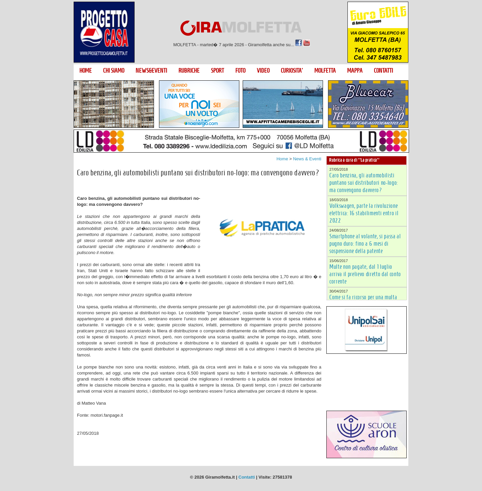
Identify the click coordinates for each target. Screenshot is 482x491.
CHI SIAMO (113, 70)
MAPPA (355, 70)
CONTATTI (383, 70)
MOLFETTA (325, 70)
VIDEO (263, 70)
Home (282, 158)
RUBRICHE (188, 70)
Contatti (246, 477)
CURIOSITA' (292, 70)
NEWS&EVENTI (151, 70)
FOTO (240, 70)
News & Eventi (307, 158)
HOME (85, 70)
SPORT (217, 70)
